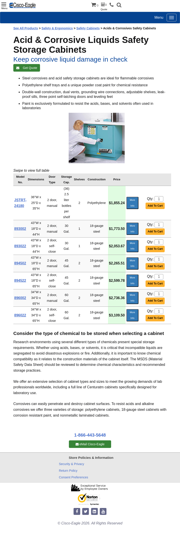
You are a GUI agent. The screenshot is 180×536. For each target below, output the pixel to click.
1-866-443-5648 (90, 435)
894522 (20, 280)
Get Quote (26, 68)
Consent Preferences (73, 477)
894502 (20, 263)
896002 (20, 298)
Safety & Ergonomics (57, 28)
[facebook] (77, 512)
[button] (119, 5)
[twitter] (85, 512)
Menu (158, 17)
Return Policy (68, 470)
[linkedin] (94, 512)
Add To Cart (155, 205)
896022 (20, 315)
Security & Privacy (71, 464)
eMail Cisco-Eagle (90, 444)
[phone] (113, 5)
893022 (20, 246)
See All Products (25, 28)
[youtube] (103, 512)
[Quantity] (158, 199)
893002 (20, 229)
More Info (132, 203)
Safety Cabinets (88, 28)
